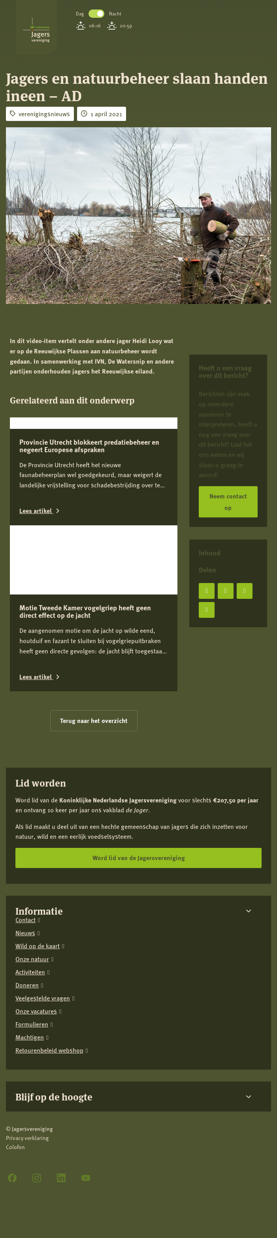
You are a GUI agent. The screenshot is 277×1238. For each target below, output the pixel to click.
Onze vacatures (36, 953)
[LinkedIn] (61, 1119)
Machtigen (29, 979)
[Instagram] (36, 1119)
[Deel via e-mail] (207, 610)
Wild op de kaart (37, 888)
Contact (25, 862)
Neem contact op (228, 501)
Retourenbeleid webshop (49, 992)
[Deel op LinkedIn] (245, 591)
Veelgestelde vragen (42, 940)
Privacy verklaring (27, 1080)
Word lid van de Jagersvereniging (138, 799)
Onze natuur (32, 901)
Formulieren (31, 966)
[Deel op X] (226, 591)
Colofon (15, 1089)
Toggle (96, 13)
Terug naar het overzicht (94, 662)
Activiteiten (30, 914)
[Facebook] (12, 1119)
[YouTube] (85, 1119)
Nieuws (25, 875)
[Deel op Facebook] (207, 591)
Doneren (27, 927)
